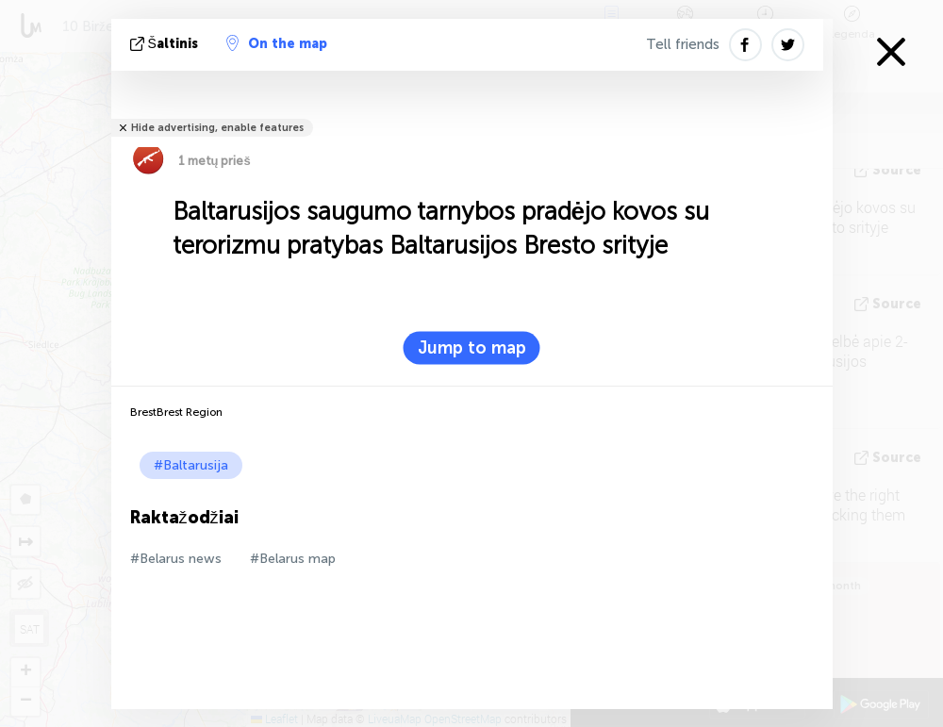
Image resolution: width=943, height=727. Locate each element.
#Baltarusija (191, 465)
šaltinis (166, 44)
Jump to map (472, 348)
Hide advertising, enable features (217, 128)
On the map (276, 43)
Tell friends (683, 44)
